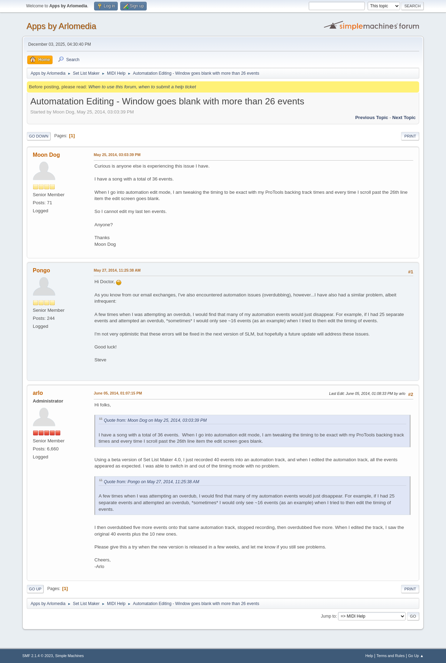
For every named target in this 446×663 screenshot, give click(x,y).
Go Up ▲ (416, 656)
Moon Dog (46, 155)
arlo (38, 393)
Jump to (328, 616)
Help (369, 656)
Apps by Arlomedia (61, 26)
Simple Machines (69, 656)
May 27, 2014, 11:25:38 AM (117, 270)
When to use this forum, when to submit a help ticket (142, 86)
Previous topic (371, 117)
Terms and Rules (391, 656)
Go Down (38, 136)
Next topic (404, 117)
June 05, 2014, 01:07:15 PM (118, 393)
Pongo (41, 270)
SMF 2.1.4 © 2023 (37, 656)
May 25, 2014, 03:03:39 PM (117, 155)
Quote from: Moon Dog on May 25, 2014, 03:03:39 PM (155, 420)
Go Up (35, 589)
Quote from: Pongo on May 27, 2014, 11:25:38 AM (151, 481)
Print (410, 136)
